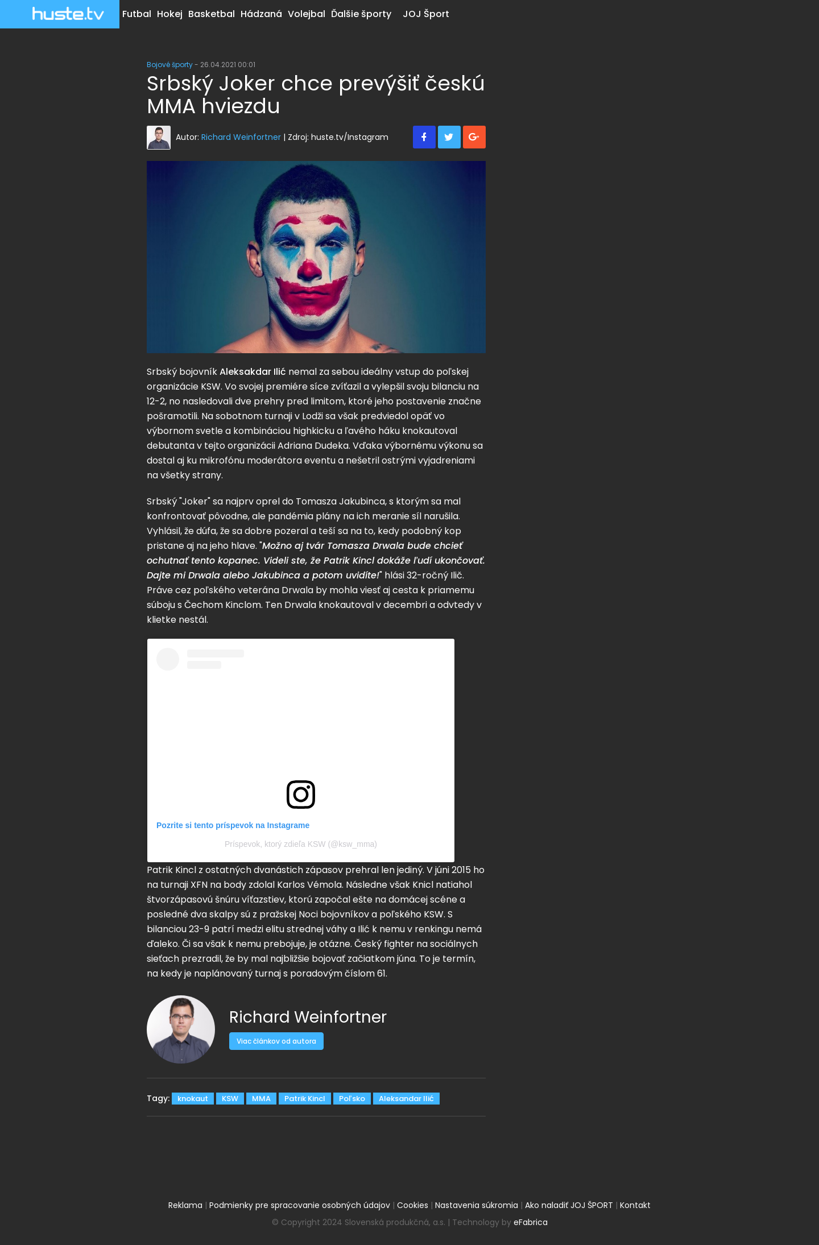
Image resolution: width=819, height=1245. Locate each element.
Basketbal (211, 13)
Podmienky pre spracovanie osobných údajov (299, 1205)
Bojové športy (170, 64)
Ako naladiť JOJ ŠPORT (569, 1205)
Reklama (185, 1205)
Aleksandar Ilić (406, 1098)
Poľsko (352, 1098)
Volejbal (306, 13)
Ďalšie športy (361, 13)
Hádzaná (261, 13)
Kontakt (635, 1205)
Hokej (170, 13)
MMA (261, 1098)
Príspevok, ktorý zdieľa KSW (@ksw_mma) (301, 844)
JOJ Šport (426, 13)
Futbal (136, 13)
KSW (230, 1098)
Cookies (412, 1205)
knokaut (192, 1098)
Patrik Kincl (304, 1098)
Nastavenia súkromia (476, 1205)
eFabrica (531, 1222)
